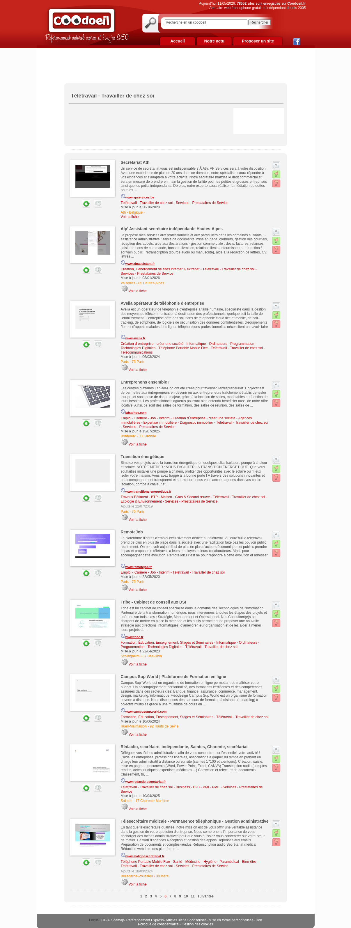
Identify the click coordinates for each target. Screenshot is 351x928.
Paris (125, 362)
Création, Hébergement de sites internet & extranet (160, 269)
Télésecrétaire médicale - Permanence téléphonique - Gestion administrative (195, 821)
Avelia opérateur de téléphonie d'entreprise (162, 303)
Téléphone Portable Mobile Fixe (183, 348)
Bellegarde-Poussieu (137, 876)
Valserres (128, 283)
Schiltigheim (130, 656)
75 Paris (138, 362)
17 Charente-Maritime (152, 801)
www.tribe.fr (132, 636)
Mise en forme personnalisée (231, 920)
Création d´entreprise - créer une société (152, 344)
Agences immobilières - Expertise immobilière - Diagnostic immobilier (186, 420)
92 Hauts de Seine (164, 726)
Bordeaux (128, 436)
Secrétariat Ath (135, 162)
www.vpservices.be (137, 196)
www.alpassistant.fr (138, 262)
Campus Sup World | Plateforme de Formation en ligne (173, 676)
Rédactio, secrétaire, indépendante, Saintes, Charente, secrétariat (184, 746)
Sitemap (117, 920)
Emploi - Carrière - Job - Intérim (145, 418)
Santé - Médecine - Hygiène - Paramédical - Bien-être (214, 862)
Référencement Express (145, 920)
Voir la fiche (130, 217)
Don (259, 920)
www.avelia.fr (133, 337)
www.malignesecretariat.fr (142, 855)
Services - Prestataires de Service (202, 203)
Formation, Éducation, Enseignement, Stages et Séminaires (167, 642)
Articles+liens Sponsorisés (186, 920)
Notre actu (214, 41)
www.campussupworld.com (144, 710)
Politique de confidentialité (158, 924)
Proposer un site (258, 41)
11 (192, 896)
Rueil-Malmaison (134, 726)
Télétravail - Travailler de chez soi (147, 203)
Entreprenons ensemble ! (145, 382)
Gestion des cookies (197, 924)
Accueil (177, 41)
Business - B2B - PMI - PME (198, 787)
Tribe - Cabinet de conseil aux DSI (153, 602)
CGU (105, 920)
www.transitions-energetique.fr (146, 490)
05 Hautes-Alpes (151, 283)
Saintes (126, 801)
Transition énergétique (142, 456)
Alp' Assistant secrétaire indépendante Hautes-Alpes (172, 228)
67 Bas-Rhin (152, 656)
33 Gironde (147, 436)
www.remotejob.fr (136, 566)
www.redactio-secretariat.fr (143, 780)
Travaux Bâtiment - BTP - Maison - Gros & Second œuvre (165, 497)
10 (186, 896)
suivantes (206, 896)
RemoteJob (132, 532)
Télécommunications (137, 352)
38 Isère (162, 876)
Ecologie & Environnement (141, 501)
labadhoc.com (134, 411)
